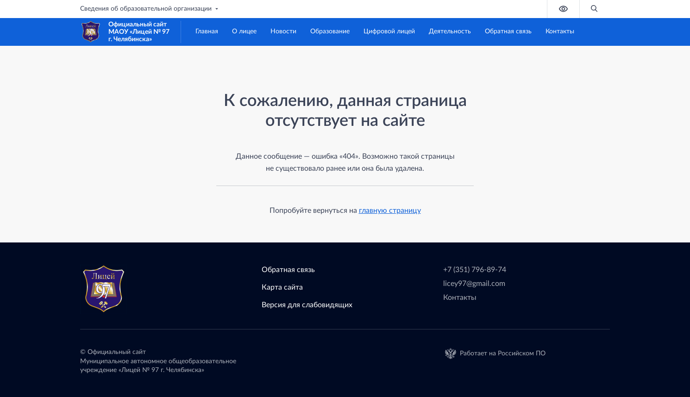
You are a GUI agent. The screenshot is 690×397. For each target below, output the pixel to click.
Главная (206, 31)
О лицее (244, 31)
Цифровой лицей (389, 31)
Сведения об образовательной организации (150, 9)
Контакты (560, 31)
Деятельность (450, 31)
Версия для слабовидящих (307, 305)
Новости (283, 31)
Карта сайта (282, 287)
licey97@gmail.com (474, 283)
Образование (330, 31)
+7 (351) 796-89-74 (474, 269)
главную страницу (390, 210)
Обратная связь (508, 31)
